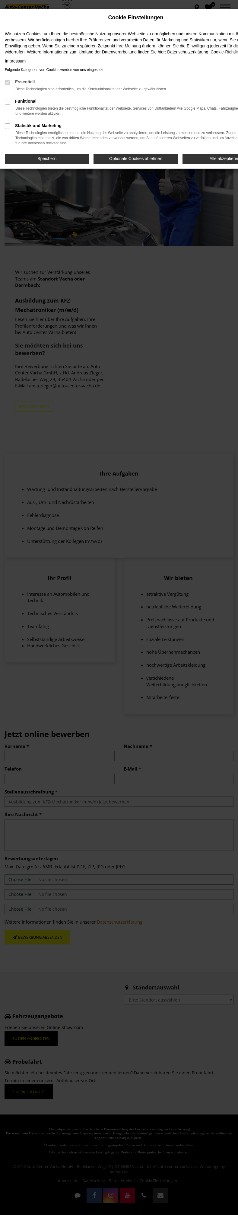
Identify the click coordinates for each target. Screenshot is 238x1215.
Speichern (46, 158)
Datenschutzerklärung (187, 52)
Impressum (15, 61)
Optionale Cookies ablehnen (135, 158)
